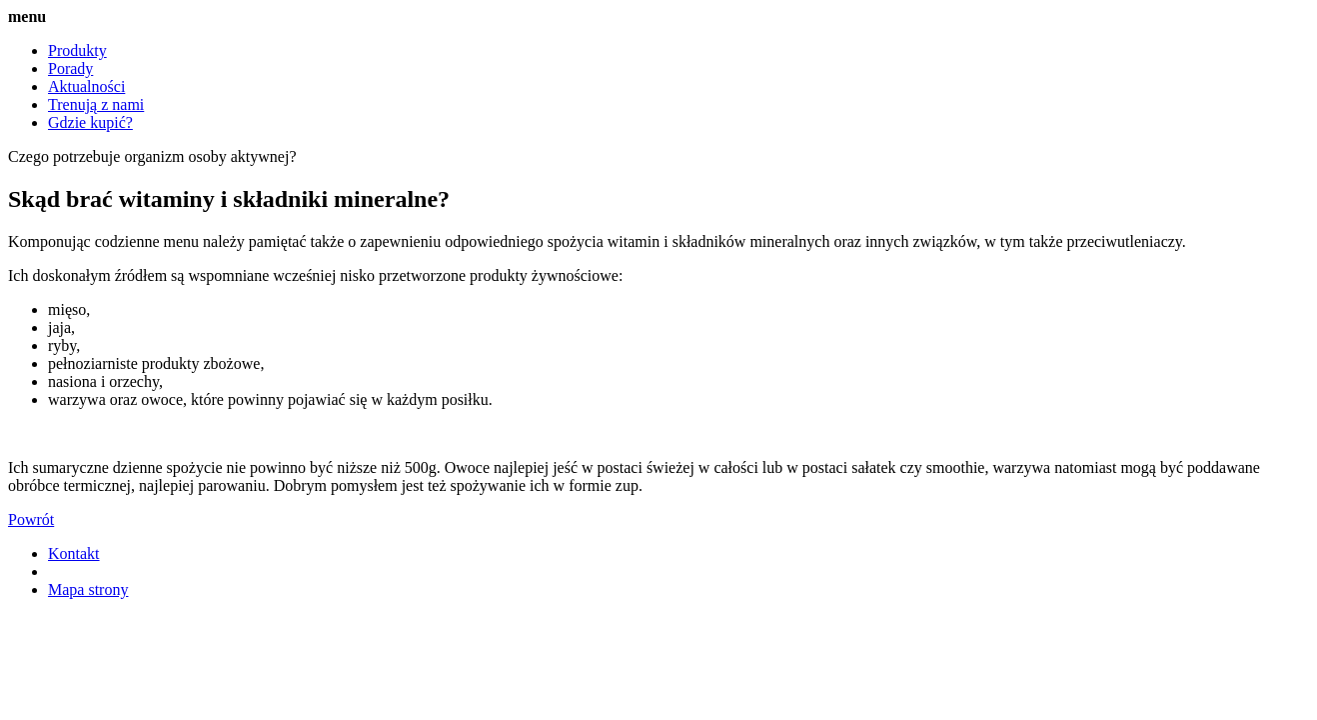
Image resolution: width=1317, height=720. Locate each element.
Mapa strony (88, 589)
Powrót (31, 519)
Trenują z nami (96, 104)
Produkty (77, 50)
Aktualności (86, 86)
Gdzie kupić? (90, 122)
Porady (70, 68)
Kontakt (74, 553)
